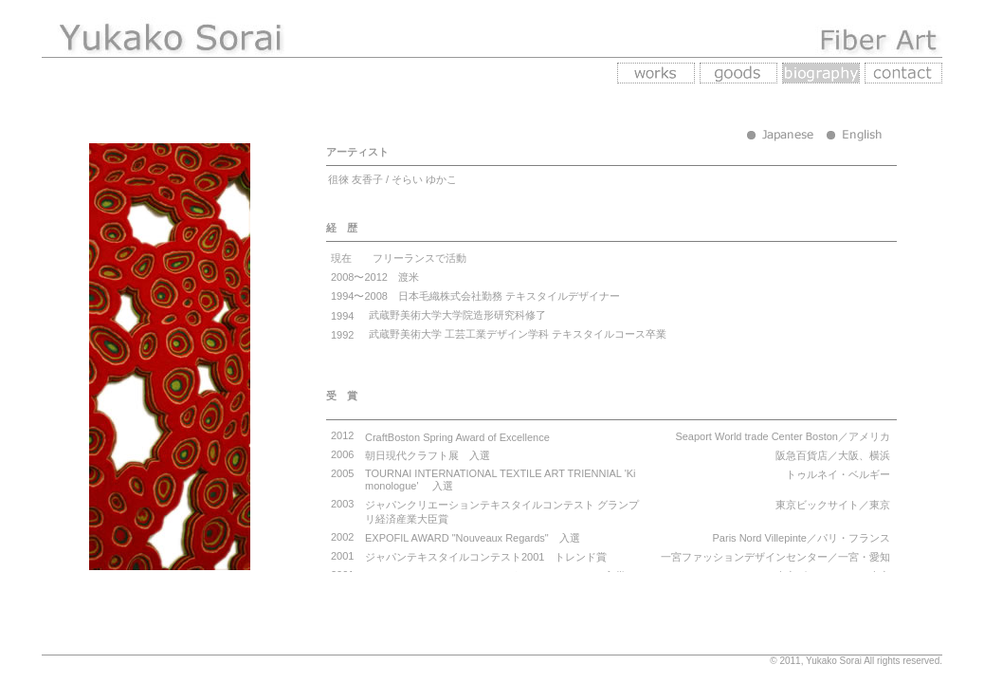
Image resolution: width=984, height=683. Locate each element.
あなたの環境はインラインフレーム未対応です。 (634, 358)
